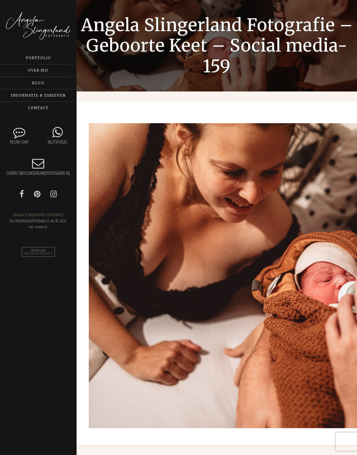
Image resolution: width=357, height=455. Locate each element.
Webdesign (38, 250)
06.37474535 (57, 135)
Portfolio (38, 58)
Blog (38, 83)
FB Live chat (19, 135)
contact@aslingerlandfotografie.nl (38, 166)
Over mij (38, 70)
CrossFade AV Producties (38, 253)
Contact (38, 108)
